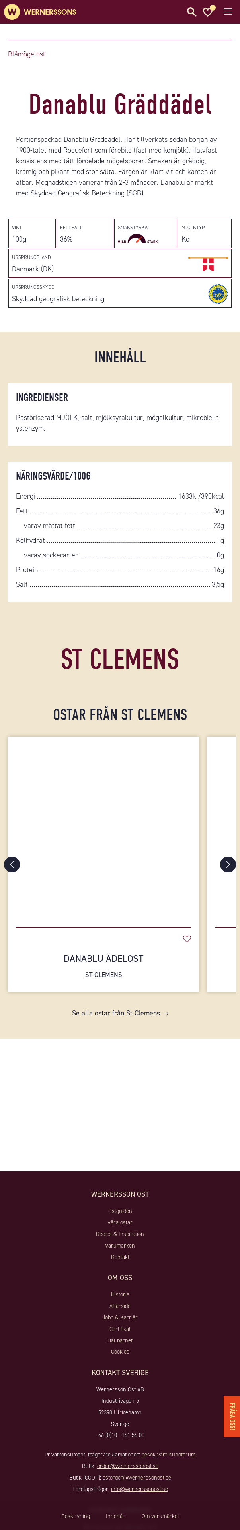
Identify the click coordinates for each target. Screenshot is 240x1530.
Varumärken (120, 1246)
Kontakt (120, 1257)
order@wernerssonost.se (127, 1466)
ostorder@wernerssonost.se (137, 1478)
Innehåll (116, 1516)
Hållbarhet (120, 1340)
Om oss (120, 1277)
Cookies (120, 1352)
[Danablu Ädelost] (103, 828)
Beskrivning (75, 1516)
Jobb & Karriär (120, 1317)
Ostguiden (120, 1211)
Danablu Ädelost (103, 966)
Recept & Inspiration (120, 1234)
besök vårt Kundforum (168, 1454)
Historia (120, 1294)
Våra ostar (120, 1222)
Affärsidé (120, 1306)
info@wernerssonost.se (139, 1489)
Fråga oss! (232, 1416)
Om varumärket (160, 1516)
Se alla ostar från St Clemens (116, 1013)
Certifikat (120, 1329)
